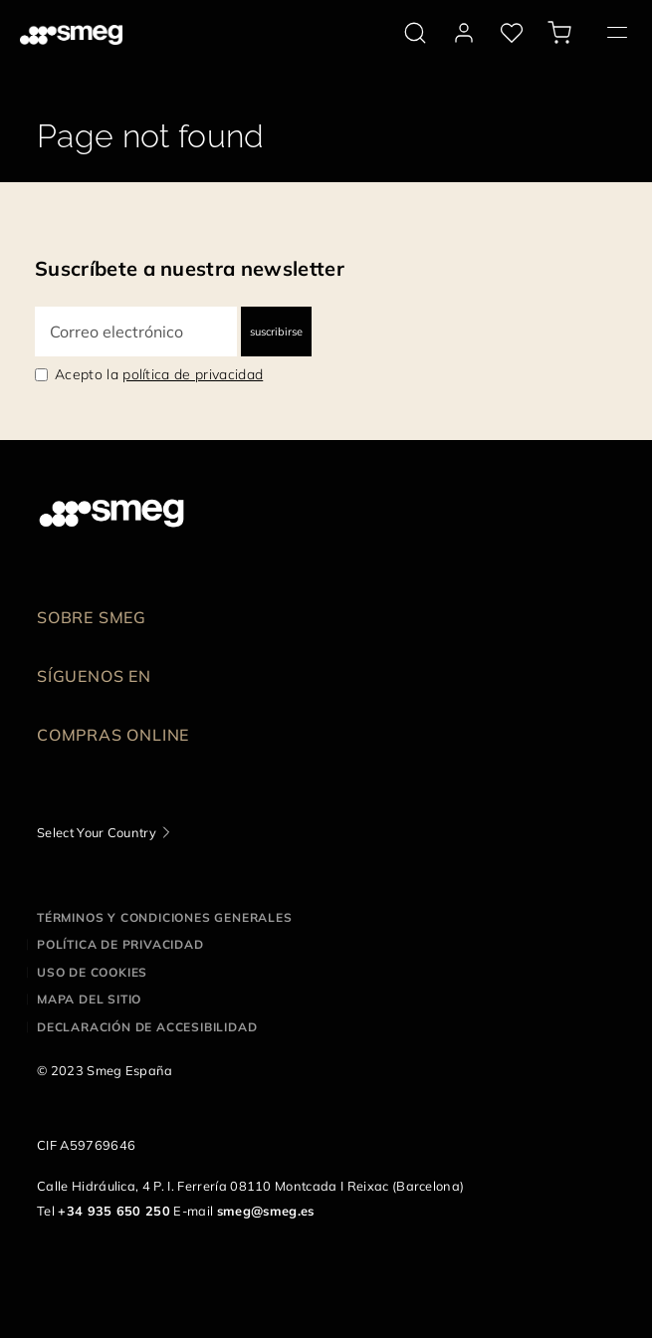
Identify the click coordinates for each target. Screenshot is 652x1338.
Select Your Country (96, 832)
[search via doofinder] (415, 33)
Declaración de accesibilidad (147, 1026)
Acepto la (159, 374)
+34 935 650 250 (114, 1211)
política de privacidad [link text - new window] (192, 374)
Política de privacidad (120, 944)
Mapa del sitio (89, 999)
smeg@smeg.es (266, 1211)
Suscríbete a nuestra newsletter (189, 268)
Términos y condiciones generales (165, 917)
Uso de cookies (92, 972)
